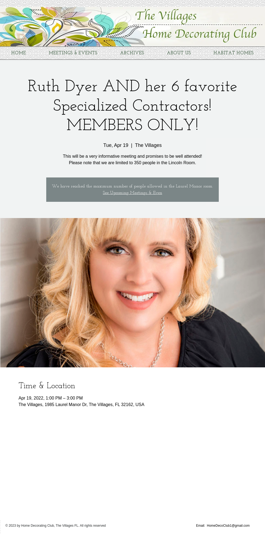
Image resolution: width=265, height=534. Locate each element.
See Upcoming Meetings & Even (132, 193)
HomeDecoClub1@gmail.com (228, 526)
